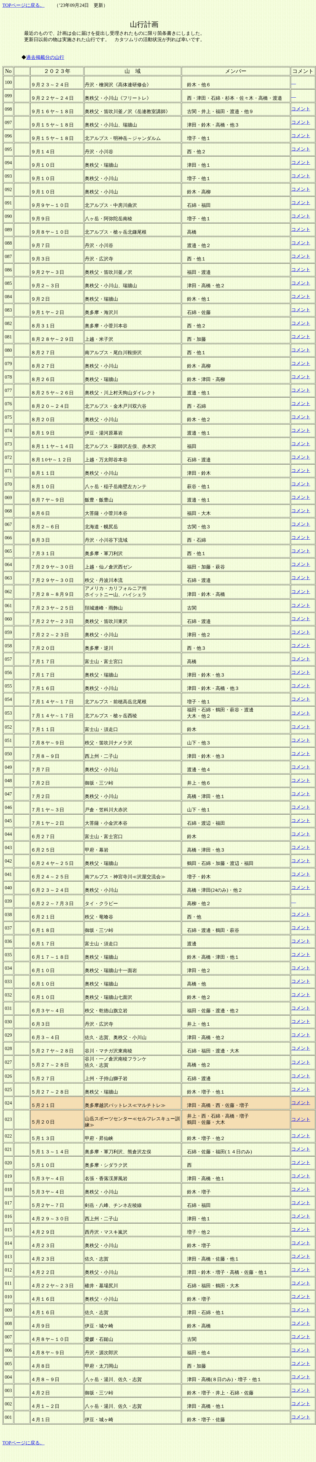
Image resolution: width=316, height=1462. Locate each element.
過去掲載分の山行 (45, 57)
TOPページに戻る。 (23, 5)
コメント (300, 108)
